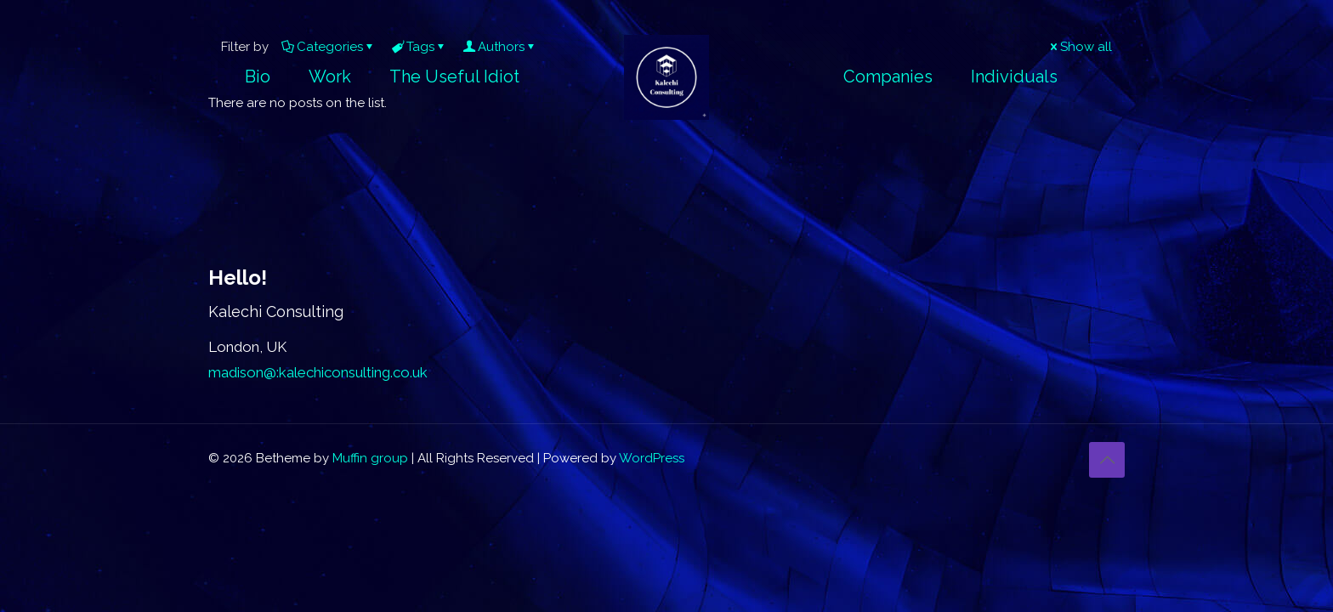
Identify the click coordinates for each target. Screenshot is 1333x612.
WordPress (651, 458)
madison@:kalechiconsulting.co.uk (318, 372)
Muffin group (370, 458)
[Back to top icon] (1107, 460)
